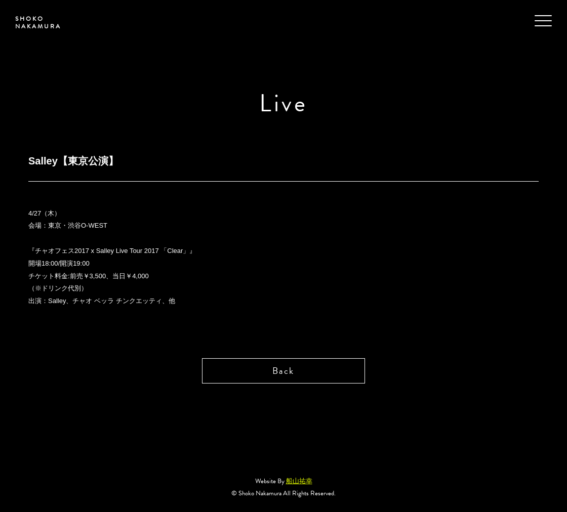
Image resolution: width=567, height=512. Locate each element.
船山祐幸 (299, 481)
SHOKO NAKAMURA (38, 22)
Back (283, 370)
